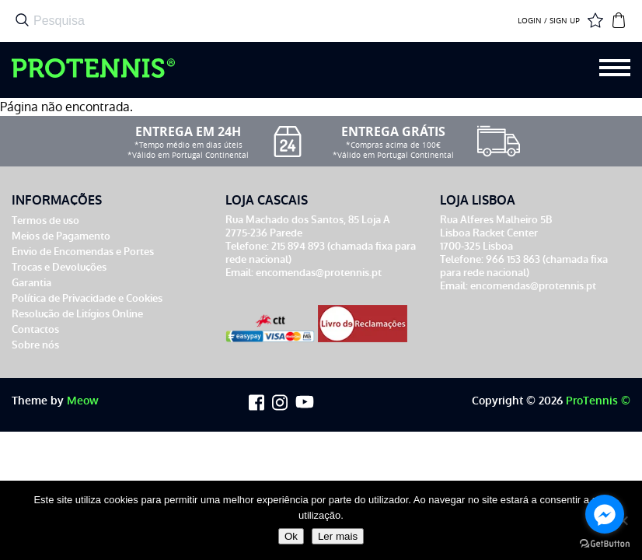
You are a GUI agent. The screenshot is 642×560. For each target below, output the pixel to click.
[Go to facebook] (604, 514)
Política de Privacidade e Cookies (87, 298)
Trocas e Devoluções (59, 267)
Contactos (35, 329)
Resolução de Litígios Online (77, 313)
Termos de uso (45, 220)
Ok (291, 536)
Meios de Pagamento (61, 236)
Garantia (31, 282)
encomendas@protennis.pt (319, 272)
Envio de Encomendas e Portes (83, 251)
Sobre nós (35, 345)
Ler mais (338, 536)
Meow (83, 401)
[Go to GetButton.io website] (605, 544)
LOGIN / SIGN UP (549, 21)
